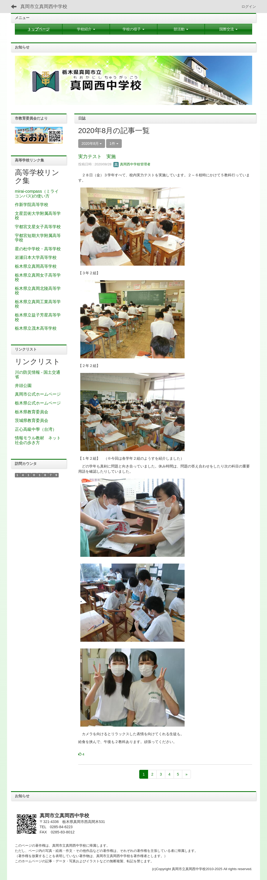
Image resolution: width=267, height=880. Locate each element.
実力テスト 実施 (97, 156)
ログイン (248, 6)
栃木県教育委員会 (31, 412)
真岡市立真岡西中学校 (43, 6)
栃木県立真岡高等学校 (36, 266)
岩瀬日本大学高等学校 (36, 257)
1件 (114, 143)
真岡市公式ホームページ (38, 394)
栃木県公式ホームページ (38, 403)
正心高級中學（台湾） (36, 429)
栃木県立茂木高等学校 (36, 328)
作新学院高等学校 (31, 204)
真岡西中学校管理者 (132, 164)
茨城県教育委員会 (31, 420)
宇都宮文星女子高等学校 (38, 226)
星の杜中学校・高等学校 (38, 249)
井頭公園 (23, 385)
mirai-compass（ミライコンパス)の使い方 (37, 193)
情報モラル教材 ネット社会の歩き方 (38, 440)
